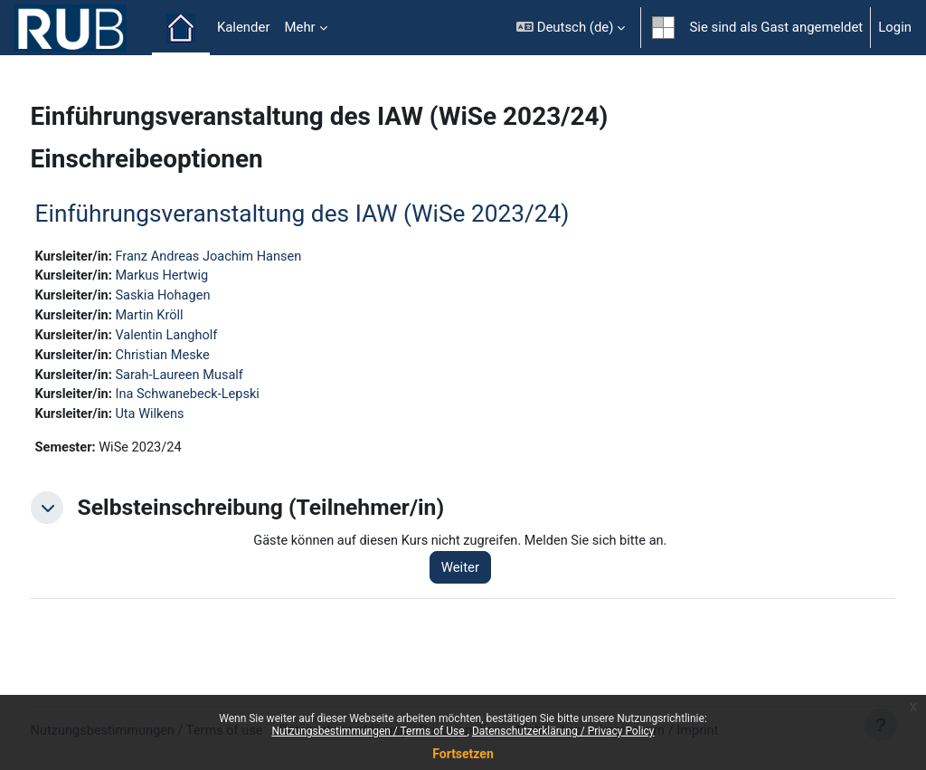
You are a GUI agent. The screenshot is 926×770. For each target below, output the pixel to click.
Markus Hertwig (198, 277)
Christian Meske (199, 357)
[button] (571, 27)
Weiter (482, 573)
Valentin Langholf (203, 337)
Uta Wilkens (186, 419)
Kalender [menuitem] (243, 27)
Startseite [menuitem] (181, 28)
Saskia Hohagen (200, 297)
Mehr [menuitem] (299, 27)
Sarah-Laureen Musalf (216, 378)
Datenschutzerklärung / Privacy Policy (563, 731)
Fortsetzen (463, 753)
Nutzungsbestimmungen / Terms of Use (369, 731)
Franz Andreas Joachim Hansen (246, 257)
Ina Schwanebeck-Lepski (224, 398)
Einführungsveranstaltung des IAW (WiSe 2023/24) (336, 213)
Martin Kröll (186, 317)
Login (895, 27)
